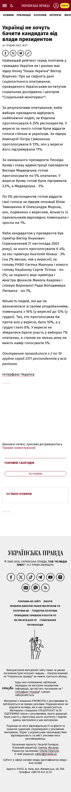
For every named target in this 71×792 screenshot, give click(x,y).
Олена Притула (49, 751)
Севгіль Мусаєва (48, 747)
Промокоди (35, 624)
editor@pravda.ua (46, 754)
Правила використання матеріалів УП (35, 606)
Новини (8, 15)
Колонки (40, 15)
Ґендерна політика (44, 610)
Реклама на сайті (29, 601)
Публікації (24, 15)
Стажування (48, 620)
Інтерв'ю (55, 15)
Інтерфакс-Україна (18, 374)
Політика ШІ (21, 610)
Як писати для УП (25, 620)
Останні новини (19, 494)
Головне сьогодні (19, 463)
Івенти (48, 601)
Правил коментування (18, 448)
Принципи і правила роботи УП (35, 615)
